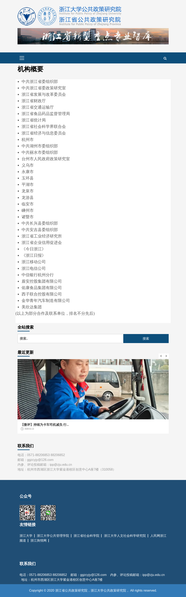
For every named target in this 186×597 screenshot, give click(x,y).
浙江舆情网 (38, 540)
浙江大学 (26, 535)
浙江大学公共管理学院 (53, 535)
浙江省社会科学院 (86, 535)
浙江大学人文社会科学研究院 (125, 535)
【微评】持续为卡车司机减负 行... (45, 424)
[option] (93, 398)
